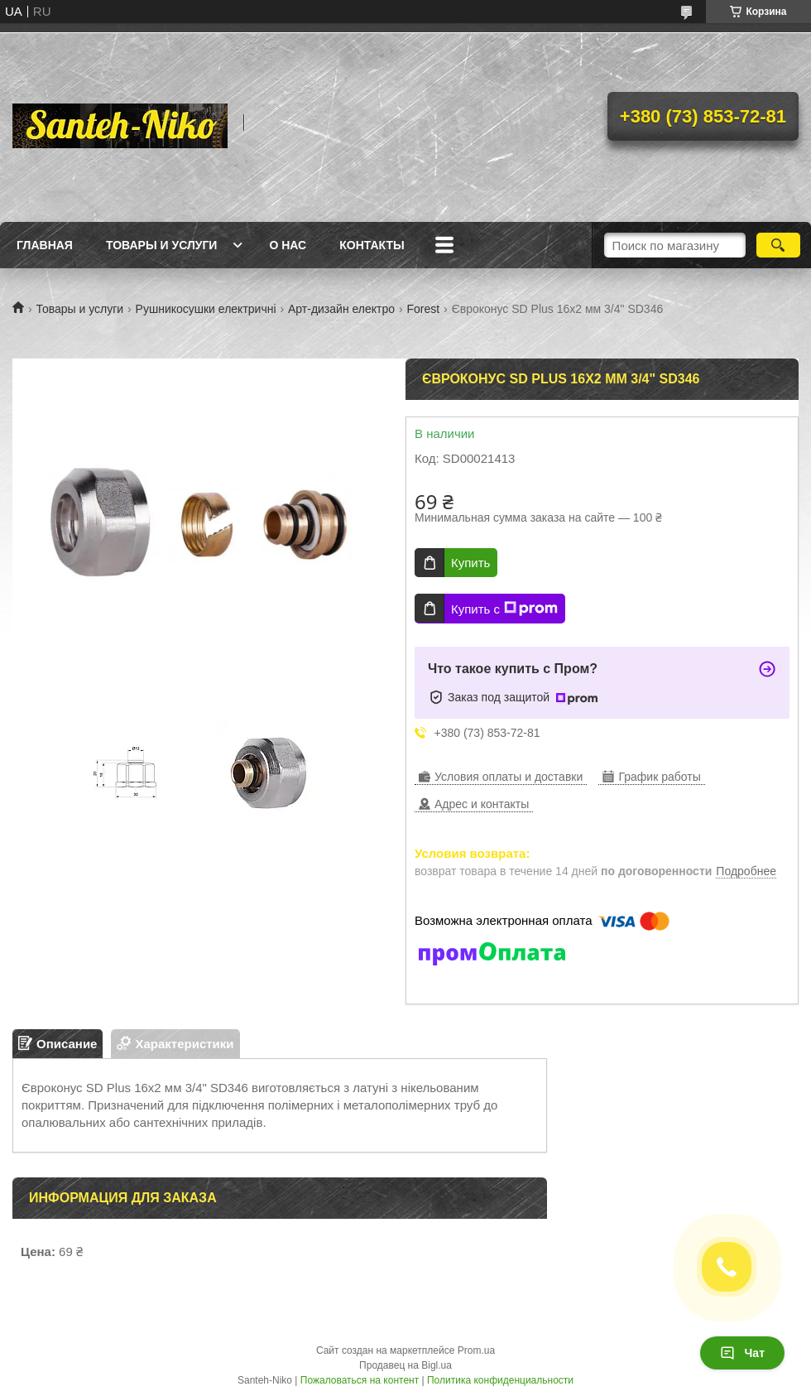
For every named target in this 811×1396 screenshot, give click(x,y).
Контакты (371, 245)
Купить (470, 563)
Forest (423, 308)
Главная (45, 245)
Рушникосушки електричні (206, 308)
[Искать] (778, 245)
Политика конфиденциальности (500, 1380)
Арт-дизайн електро (341, 308)
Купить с (504, 608)
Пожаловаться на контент (359, 1380)
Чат (742, 1352)
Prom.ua (476, 1350)
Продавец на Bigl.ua (405, 1365)
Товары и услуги (162, 245)
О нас (287, 245)
